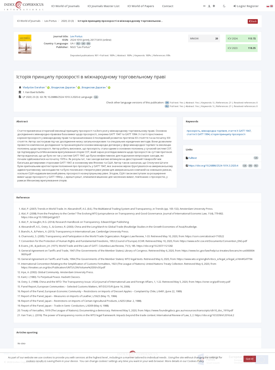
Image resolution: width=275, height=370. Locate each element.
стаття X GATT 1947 (239, 130)
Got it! (249, 359)
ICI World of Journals (28, 21)
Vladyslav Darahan (34, 87)
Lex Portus (50, 21)
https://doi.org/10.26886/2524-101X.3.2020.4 (213, 165)
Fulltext (192, 158)
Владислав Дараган (63, 87)
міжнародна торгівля (214, 130)
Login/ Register (246, 6)
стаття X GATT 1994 (198, 134)
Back (253, 21)
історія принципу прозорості (228, 134)
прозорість (193, 130)
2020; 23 (67, 21)
